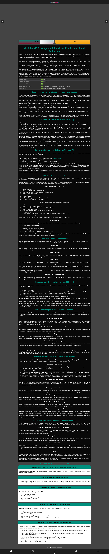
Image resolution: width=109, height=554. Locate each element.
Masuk (73, 42)
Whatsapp (33, 552)
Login (54, 552)
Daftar (36, 42)
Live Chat (98, 552)
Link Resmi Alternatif (57, 158)
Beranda (11, 552)
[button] (2, 21)
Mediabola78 (22, 60)
